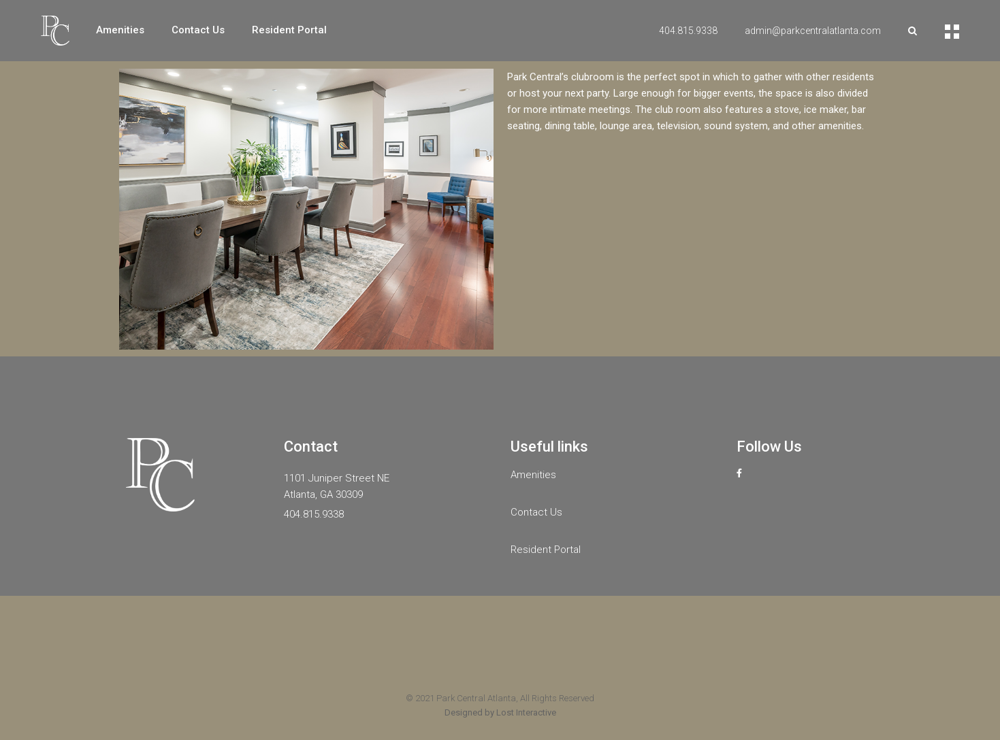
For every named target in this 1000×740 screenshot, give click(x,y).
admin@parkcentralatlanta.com (813, 30)
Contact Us (536, 512)
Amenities (533, 475)
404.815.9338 (688, 30)
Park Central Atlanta (476, 698)
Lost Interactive (526, 712)
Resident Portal (546, 550)
